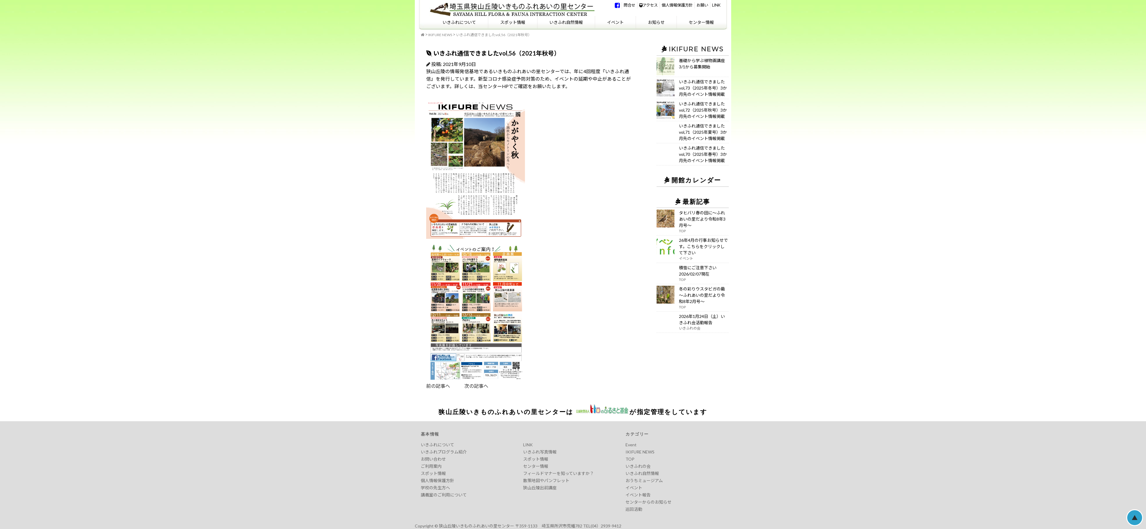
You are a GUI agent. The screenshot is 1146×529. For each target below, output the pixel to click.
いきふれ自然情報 (566, 22)
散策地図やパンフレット (546, 480)
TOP (630, 459)
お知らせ (656, 22)
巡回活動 (634, 509)
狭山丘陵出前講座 (540, 487)
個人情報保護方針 (677, 5)
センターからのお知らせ (648, 502)
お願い (702, 5)
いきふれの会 (638, 466)
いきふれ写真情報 (540, 451)
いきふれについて (459, 22)
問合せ (629, 5)
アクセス (648, 5)
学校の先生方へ (435, 487)
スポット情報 (512, 22)
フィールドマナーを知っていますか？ (558, 473)
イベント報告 (638, 494)
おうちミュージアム (644, 480)
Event (631, 444)
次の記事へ (469, 386)
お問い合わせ (433, 459)
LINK (716, 5)
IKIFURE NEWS (440, 35)
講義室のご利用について (444, 494)
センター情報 (701, 22)
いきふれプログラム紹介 (444, 451)
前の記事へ (438, 386)
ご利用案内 (431, 466)
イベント (615, 22)
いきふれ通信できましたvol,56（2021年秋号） (494, 35)
